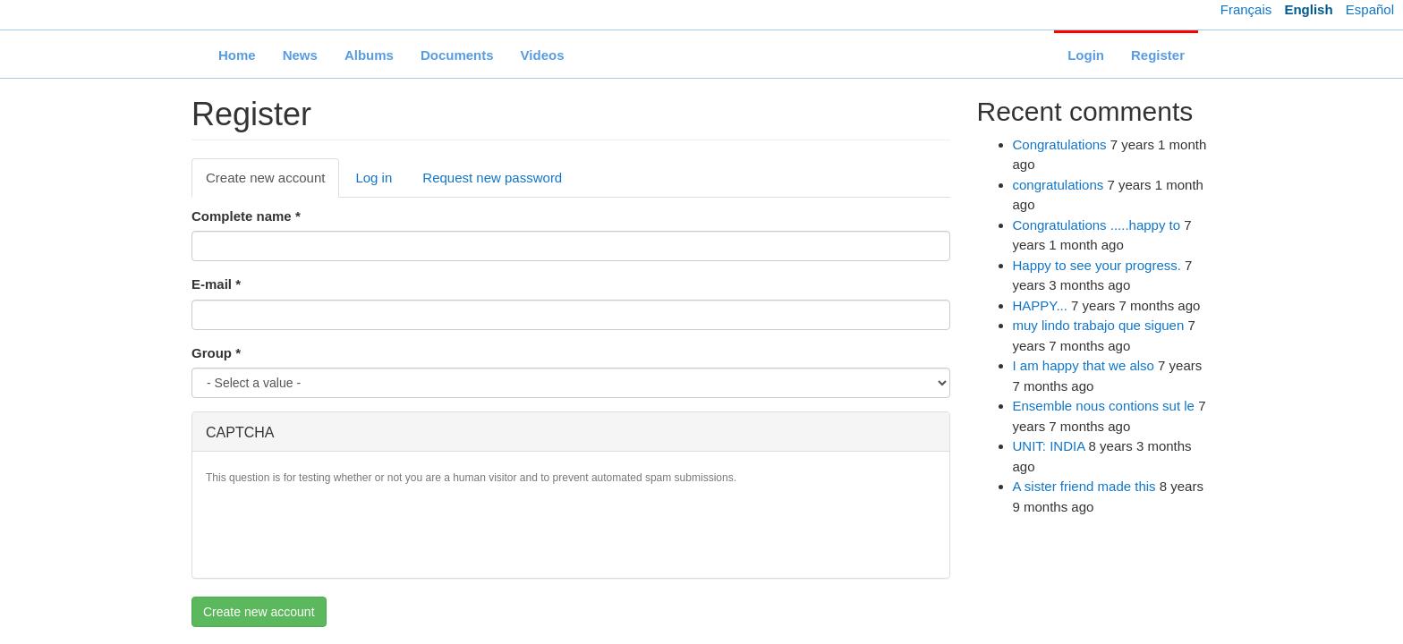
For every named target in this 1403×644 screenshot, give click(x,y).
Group (216, 352)
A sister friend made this (1084, 486)
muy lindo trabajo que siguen (1099, 325)
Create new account (272, 182)
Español (1370, 9)
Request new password (492, 177)
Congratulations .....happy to (1097, 225)
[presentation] (342, 529)
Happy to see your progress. (1097, 265)
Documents (457, 55)
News (300, 55)
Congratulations (1060, 144)
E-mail (216, 284)
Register (1158, 55)
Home (237, 55)
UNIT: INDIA (1049, 445)
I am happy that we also (1083, 365)
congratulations (1058, 184)
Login (1085, 55)
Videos (543, 55)
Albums (369, 55)
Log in (373, 177)
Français (1246, 9)
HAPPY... (1040, 305)
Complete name (246, 216)
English (1308, 9)
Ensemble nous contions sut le (1104, 405)
